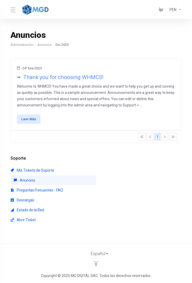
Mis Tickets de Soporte (32, 170)
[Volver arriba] (96, 264)
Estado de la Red (27, 210)
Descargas (22, 200)
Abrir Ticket (23, 220)
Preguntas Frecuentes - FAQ (37, 190)
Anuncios (44, 45)
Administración (21, 45)
